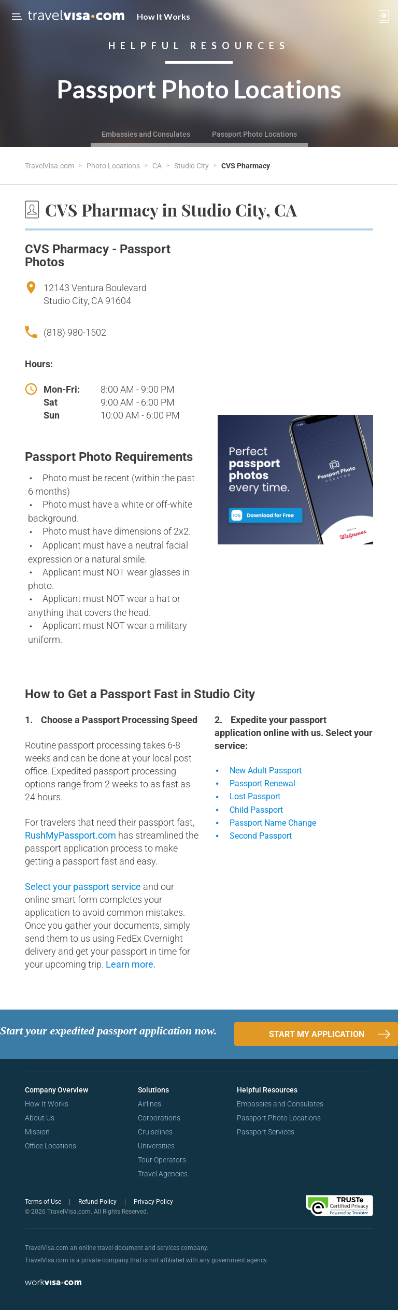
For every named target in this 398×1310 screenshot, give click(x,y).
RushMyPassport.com (71, 835)
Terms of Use (44, 1201)
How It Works (163, 16)
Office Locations (50, 1146)
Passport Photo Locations (254, 134)
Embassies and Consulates (146, 134)
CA (157, 166)
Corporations (159, 1118)
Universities (156, 1146)
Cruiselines (155, 1132)
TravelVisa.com (50, 166)
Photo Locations (114, 166)
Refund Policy (98, 1201)
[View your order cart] (384, 17)
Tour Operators (162, 1160)
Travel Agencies (163, 1174)
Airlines (149, 1104)
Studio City (192, 166)
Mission (37, 1132)
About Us (39, 1118)
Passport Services (265, 1132)
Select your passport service (84, 886)
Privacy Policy (153, 1201)
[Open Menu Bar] (17, 16)
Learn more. (131, 964)
